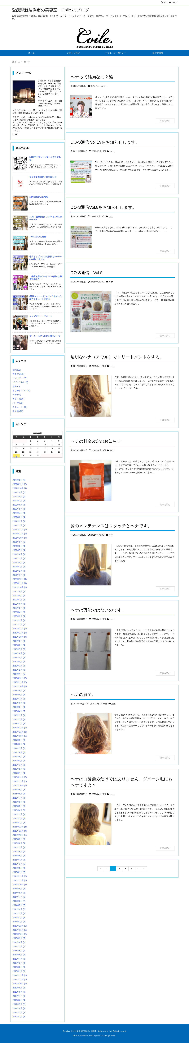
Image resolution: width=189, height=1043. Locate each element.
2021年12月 (20, 529)
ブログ (18, 374)
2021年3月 (19, 567)
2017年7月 (19, 748)
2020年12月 (20, 579)
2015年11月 (20, 831)
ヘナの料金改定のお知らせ (96, 441)
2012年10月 (20, 983)
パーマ (18, 403)
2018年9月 (19, 690)
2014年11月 (20, 880)
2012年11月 (20, 979)
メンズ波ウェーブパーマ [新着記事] (40, 316)
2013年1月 (19, 971)
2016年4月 (19, 810)
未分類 (18, 411)
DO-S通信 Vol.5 (86, 272)
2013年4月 (19, 959)
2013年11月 (20, 930)
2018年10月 (20, 686)
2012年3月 (19, 1012)
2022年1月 (19, 525)
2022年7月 (19, 500)
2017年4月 (19, 761)
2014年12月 (20, 876)
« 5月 (15, 457)
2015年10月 (20, 835)
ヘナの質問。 (83, 694)
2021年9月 (19, 542)
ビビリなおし (20, 382)
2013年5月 (19, 955)
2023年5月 (19, 480)
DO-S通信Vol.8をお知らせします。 (104, 207)
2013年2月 (19, 967)
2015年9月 (19, 839)
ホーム (17, 62)
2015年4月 (19, 860)
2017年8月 (19, 744)
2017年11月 (20, 732)
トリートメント (21, 390)
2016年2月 (19, 818)
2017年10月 (20, 736)
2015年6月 (19, 851)
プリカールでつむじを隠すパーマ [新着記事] (44, 336)
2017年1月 (19, 773)
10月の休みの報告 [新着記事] (37, 236)
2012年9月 (19, 988)
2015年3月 (19, 864)
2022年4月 (19, 513)
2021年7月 (19, 550)
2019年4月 (19, 661)
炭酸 (16, 386)
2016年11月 (20, 781)
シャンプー (20, 378)
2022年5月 (19, 509)
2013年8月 (19, 942)
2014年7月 (19, 897)
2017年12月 (20, 727)
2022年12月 (20, 484)
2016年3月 (19, 814)
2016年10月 (20, 785)
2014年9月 (19, 888)
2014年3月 (19, 913)
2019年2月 (19, 670)
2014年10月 (20, 884)
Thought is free (109, 1036)
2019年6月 (19, 653)
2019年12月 (20, 628)
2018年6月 (19, 703)
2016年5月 (19, 806)
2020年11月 (20, 583)
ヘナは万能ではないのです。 (98, 610)
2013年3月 (19, 963)
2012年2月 (19, 1016)
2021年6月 (19, 554)
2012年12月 (20, 975)
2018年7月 (19, 699)
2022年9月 (19, 492)
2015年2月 (19, 868)
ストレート (20, 407)
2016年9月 (19, 789)
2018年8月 (19, 694)
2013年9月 (19, 938)
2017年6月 (19, 752)
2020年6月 (19, 604)
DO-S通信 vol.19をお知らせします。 (105, 142)
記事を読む (165, 121)
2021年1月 (19, 575)
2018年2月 (19, 719)
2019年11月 (20, 633)
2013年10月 (20, 934)
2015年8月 (19, 843)
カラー (104, 86)
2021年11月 (20, 533)
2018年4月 (19, 711)
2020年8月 (19, 595)
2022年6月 (19, 505)
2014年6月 (19, 901)
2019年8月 (19, 645)
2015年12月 (20, 827)
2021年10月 (20, 538)
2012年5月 (19, 1004)
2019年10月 (20, 637)
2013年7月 (19, 946)
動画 (93, 86)
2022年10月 (20, 488)
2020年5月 (19, 608)
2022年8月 (19, 496)
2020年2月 (19, 620)
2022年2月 (19, 521)
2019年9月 (19, 641)
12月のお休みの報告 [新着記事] (38, 197)
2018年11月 (20, 682)
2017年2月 (19, 769)
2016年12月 (20, 777)
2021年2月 (19, 571)
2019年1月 (19, 674)
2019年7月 (19, 649)
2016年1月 (19, 822)
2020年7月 (19, 600)
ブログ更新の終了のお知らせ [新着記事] (42, 177)
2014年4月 (19, 909)
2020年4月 (19, 612)
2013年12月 (20, 926)
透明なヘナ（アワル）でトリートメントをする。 (117, 357)
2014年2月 (19, 917)
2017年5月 (19, 756)
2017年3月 (19, 765)
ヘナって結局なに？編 (92, 77)
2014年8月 (19, 893)
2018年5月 (19, 707)
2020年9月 (19, 591)
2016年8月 (19, 794)
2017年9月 (19, 740)
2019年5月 (19, 657)
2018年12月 (20, 678)
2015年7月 (19, 847)
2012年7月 (19, 996)
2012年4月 (19, 1008)
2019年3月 (19, 666)
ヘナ (98, 86)
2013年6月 (19, 950)
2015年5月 (19, 855)
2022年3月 (19, 517)
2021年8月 (19, 546)
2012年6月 (19, 1000)
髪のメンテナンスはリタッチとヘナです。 (111, 525)
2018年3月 (19, 715)
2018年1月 (19, 723)
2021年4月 (19, 562)
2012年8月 (19, 992)
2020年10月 (20, 587)
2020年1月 (19, 624)
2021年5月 (19, 558)
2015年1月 (19, 872)
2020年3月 (19, 616)
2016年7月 (19, 798)
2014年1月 (19, 921)
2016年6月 (19, 802)
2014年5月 (19, 905)
